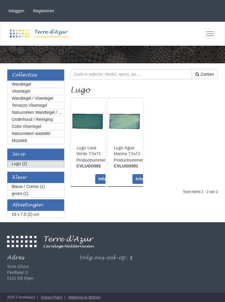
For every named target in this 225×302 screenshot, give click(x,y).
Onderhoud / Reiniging (32, 119)
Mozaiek (19, 140)
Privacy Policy (52, 297)
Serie (18, 154)
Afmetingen (27, 205)
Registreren (43, 11)
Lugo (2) (19, 163)
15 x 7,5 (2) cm (25, 214)
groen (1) (20, 193)
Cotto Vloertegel (26, 126)
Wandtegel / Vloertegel (32, 98)
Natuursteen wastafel (31, 133)
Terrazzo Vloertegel (29, 105)
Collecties (24, 75)
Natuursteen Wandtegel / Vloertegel (38, 112)
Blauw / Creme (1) (28, 186)
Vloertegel (21, 91)
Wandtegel (21, 84)
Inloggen (16, 11)
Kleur (19, 177)
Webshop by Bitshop (84, 297)
